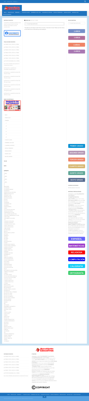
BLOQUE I (6, 199)
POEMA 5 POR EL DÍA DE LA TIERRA (12, 47)
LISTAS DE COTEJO (8, 279)
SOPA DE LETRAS (7, 336)
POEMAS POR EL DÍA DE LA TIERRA (12, 44)
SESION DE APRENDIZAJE (9, 333)
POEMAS (5, 315)
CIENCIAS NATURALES (8, 211)
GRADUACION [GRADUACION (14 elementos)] (80, 211)
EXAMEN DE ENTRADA (8, 247)
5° (6, 134)
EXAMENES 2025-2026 (36, 12)
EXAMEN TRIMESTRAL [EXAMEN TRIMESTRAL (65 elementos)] (75, 209)
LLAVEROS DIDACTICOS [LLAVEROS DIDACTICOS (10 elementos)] (77, 221)
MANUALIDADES (67, 12)
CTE (5, 219)
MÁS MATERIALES (7, 287)
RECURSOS (6, 322)
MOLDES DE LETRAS (8, 294)
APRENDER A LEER (7, 195)
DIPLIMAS (6, 237)
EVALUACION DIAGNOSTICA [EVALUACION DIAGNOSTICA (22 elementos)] (75, 207)
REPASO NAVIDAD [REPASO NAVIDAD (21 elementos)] (76, 232)
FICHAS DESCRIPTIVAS (8, 258)
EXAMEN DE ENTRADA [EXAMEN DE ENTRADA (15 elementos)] (72, 208)
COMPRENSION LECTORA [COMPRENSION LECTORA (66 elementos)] (73, 198)
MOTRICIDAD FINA (7, 300)
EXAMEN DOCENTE (7, 248)
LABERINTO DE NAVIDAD (9, 271)
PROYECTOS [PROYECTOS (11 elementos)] (80, 230)
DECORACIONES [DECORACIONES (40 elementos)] (73, 200)
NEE (4, 303)
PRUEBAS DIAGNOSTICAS (9, 319)
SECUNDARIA (6, 331)
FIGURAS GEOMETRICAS (9, 260)
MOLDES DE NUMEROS (8, 296)
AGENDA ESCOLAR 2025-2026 (10, 192)
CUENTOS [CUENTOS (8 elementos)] (50, 358)
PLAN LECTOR (7, 313)
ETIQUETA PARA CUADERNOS (10, 245)
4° (6, 131)
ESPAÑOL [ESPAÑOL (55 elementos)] (71, 205)
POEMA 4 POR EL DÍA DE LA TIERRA (12, 49)
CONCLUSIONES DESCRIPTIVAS (10, 213)
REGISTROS (6, 323)
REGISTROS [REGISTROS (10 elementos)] (43, 380)
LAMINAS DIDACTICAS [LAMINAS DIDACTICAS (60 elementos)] (74, 215)
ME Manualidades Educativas (74, 187)
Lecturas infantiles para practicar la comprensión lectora (16, 375)
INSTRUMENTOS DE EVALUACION (10, 270)
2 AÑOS (5, 173)
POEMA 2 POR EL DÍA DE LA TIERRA (12, 55)
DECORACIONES (7, 229)
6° (6, 137)
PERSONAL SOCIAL (8, 309)
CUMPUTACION (7, 228)
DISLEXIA (6, 240)
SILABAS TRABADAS (8, 335)
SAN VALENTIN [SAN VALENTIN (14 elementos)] (76, 233)
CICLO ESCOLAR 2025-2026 (9, 209)
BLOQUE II (6, 200)
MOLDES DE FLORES (8, 293)
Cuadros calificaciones (8, 225)
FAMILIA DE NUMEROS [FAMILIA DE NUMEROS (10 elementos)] (81, 210)
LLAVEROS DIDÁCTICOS (8, 280)
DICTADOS (6, 234)
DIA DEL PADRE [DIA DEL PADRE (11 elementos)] (44, 361)
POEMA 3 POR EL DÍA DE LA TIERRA (12, 52)
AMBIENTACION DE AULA (9, 193)
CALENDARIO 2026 (7, 203)
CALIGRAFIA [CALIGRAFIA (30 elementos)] (71, 195)
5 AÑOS (5, 182)
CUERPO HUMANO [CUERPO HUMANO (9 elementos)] (81, 198)
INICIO (5, 1)
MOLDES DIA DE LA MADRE (9, 297)
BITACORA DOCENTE (8, 198)
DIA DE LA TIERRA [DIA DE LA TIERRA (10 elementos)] (78, 202)
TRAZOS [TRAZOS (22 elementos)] (81, 233)
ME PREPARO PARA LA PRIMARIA (10, 292)
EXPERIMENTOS (7, 254)
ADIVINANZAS (6, 190)
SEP (5, 332)
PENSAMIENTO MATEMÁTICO (9, 306)
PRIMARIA (15, 1)
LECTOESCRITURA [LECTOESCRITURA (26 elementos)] (72, 218)
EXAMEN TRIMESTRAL (8, 250)
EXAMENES (6, 251)
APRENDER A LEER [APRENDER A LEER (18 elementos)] (72, 194)
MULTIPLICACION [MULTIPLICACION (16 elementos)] (71, 227)
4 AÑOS (5, 179)
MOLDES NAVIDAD (7, 14)
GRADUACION (6, 263)
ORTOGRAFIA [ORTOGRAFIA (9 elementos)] (82, 227)
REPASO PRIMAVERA (58, 12)
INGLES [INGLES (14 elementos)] (69, 213)
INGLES (5, 268)
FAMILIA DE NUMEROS (8, 257)
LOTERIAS (6, 283)
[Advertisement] (76, 99)
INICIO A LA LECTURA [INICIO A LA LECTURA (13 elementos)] (75, 213)
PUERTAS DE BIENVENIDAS (9, 320)
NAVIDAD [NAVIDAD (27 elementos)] (77, 227)
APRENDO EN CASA (8, 196)
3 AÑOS (5, 176)
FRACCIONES (6, 261)
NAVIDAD (5, 302)
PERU (5, 310)
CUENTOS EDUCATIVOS (8, 227)
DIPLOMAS (6, 238)
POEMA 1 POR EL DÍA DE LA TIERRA (12, 58)
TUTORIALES (6, 341)
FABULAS (6, 255)
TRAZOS (5, 339)
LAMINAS (6, 273)
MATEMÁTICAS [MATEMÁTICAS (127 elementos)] (74, 224)
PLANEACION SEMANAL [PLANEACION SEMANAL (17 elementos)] (73, 230)
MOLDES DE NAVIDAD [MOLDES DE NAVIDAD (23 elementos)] (79, 226)
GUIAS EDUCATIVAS (8, 266)
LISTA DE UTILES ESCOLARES (10, 277)
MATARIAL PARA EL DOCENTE (10, 289)
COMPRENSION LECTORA (9, 212)
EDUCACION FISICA (8, 241)
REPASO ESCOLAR (7, 326)
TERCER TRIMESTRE (8, 338)
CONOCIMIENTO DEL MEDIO (9, 218)
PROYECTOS (6, 318)
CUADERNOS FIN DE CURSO (9, 224)
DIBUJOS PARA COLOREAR (9, 232)
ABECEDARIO (6, 186)
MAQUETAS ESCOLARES (9, 286)
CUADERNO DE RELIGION (9, 221)
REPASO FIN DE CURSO (8, 328)
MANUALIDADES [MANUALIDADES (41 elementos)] (73, 222)
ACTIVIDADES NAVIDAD (8, 189)
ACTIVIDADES (6, 187)
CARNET (5, 208)
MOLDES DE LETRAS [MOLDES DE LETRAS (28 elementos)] (49, 376)
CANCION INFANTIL (7, 206)
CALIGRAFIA (6, 205)
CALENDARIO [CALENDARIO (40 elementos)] (80, 194)
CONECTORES (7, 216)
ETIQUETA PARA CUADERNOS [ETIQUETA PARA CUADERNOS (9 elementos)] (79, 205)
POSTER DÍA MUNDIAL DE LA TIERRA (12, 61)
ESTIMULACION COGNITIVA (9, 244)
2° (6, 126)
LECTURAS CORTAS (8, 274)
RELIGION (6, 325)
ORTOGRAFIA (6, 305)
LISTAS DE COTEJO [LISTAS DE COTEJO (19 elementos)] (49, 372)
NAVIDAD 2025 (75, 12)
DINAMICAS (6, 235)
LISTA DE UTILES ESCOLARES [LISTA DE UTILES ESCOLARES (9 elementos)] (77, 219)
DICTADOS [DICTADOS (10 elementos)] (72, 203)
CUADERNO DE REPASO (47, 12)
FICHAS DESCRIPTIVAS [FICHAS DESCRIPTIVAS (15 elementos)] (72, 211)
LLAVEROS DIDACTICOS (8, 281)
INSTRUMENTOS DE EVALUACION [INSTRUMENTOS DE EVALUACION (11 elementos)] (37, 369)
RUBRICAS (6, 329)
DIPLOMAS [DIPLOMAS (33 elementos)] (77, 203)
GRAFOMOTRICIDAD (8, 264)
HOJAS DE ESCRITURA (8, 267)
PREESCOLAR (9, 1)
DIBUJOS (6, 231)
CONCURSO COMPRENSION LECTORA (11, 215)
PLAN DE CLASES (26, 12)
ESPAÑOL (6, 242)
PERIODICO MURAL (7, 307)
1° (6, 123)
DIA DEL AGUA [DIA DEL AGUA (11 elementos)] (80, 200)
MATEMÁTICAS (7, 290)
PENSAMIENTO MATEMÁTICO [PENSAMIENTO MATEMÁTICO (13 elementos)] (42, 379)
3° (6, 128)
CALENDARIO (6, 202)
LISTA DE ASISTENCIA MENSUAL (10, 276)
